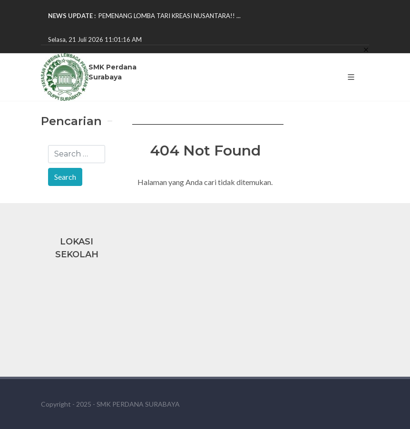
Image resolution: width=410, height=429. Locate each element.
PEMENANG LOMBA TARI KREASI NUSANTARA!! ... (169, 16)
